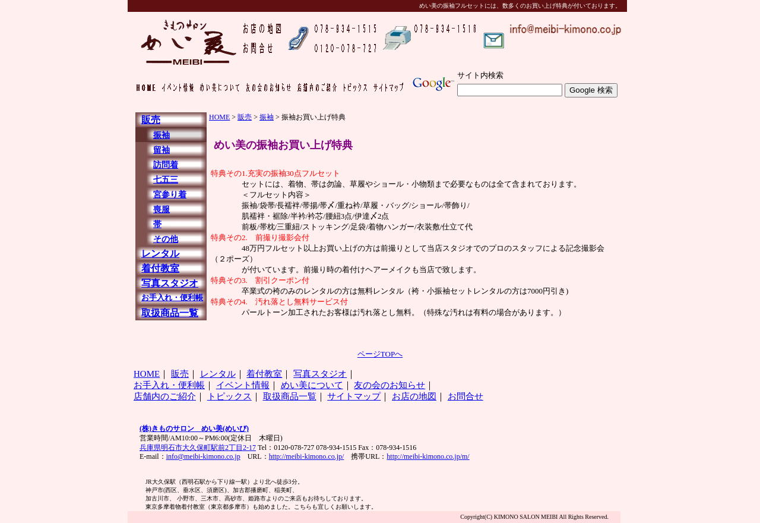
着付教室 (160, 268)
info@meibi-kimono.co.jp (203, 456)
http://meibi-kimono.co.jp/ (306, 456)
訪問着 (165, 164)
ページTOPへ (380, 353)
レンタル (160, 253)
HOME (219, 117)
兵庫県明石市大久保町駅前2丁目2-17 (198, 447)
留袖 (161, 150)
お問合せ (465, 396)
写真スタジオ (169, 283)
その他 (165, 239)
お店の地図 (414, 396)
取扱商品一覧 (169, 313)
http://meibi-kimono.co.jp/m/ (428, 456)
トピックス (229, 396)
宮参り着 (169, 194)
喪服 (161, 209)
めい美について (312, 385)
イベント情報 (243, 385)
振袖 (161, 135)
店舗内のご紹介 (165, 396)
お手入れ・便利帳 (172, 297)
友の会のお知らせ (389, 385)
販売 (150, 120)
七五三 (165, 179)
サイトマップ (354, 396)
